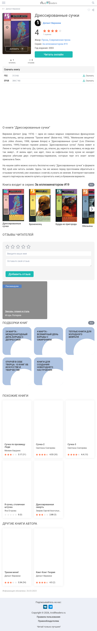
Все (91, 185)
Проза (45, 40)
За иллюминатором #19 (55, 44)
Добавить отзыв (20, 274)
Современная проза (59, 40)
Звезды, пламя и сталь (17, 311)
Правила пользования (48, 616)
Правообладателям (48, 621)
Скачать (90, 75)
